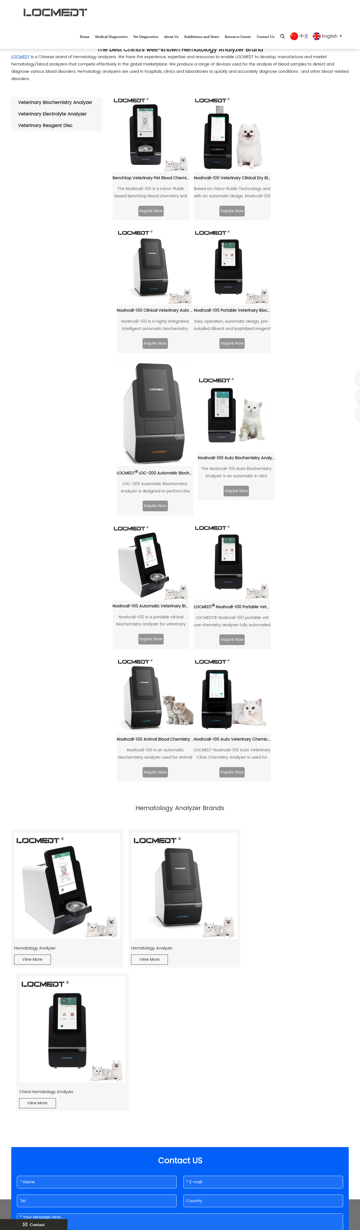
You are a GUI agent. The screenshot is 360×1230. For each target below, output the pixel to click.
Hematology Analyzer (35, 810)
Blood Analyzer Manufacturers (265, 1055)
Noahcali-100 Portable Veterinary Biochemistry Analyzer (150, 323)
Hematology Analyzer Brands (152, 1055)
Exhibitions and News (201, 36)
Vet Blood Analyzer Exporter (38, 1055)
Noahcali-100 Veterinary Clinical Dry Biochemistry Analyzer (231, 177)
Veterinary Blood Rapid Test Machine (159, 1066)
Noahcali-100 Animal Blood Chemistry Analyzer (311, 471)
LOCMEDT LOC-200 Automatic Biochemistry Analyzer (231, 338)
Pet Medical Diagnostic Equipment (269, 1066)
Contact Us (265, 36)
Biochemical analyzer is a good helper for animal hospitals (58, 1066)
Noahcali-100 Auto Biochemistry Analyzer (311, 323)
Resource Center (238, 36)
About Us (171, 36)
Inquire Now (150, 210)
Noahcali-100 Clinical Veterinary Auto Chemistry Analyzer (311, 177)
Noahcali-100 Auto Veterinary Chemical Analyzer (150, 603)
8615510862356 (131, 1171)
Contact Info (99, 1122)
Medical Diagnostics (111, 36)
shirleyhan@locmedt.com (135, 1161)
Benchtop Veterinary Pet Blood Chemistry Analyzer (150, 177)
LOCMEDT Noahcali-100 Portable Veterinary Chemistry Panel (231, 471)
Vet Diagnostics (145, 36)
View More (32, 821)
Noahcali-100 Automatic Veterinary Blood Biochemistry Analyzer (150, 471)
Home (84, 36)
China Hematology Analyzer (269, 810)
